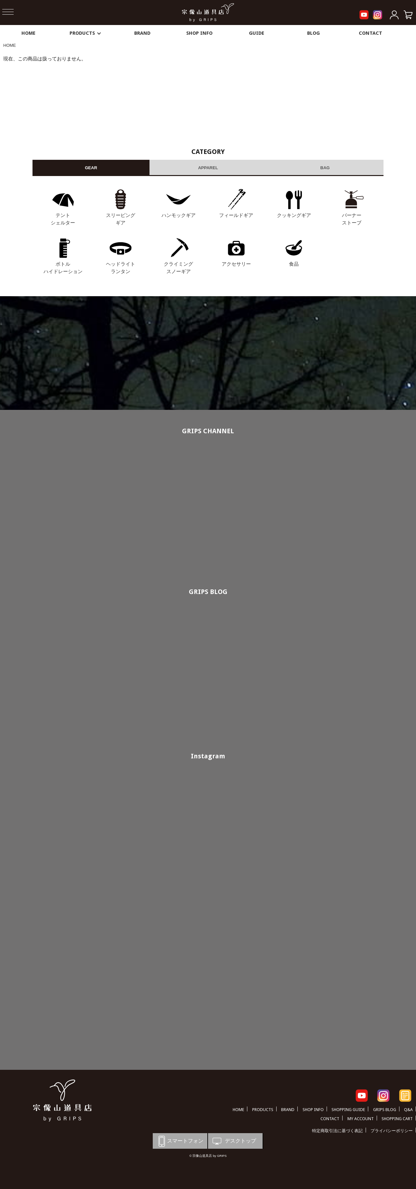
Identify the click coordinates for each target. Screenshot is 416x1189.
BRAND (142, 33)
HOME (28, 33)
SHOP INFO (199, 33)
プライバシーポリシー (391, 1130)
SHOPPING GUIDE (348, 1109)
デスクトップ (233, 1141)
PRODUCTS (85, 33)
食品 (294, 264)
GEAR (91, 167)
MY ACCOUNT (360, 1118)
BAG (325, 167)
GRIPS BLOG (208, 592)
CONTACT (370, 33)
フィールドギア (236, 215)
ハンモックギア (179, 215)
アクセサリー (236, 264)
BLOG (313, 33)
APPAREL (208, 167)
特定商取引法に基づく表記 (337, 1130)
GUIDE (256, 33)
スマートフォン (179, 1141)
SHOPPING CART (397, 1118)
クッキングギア (294, 215)
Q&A (408, 1109)
